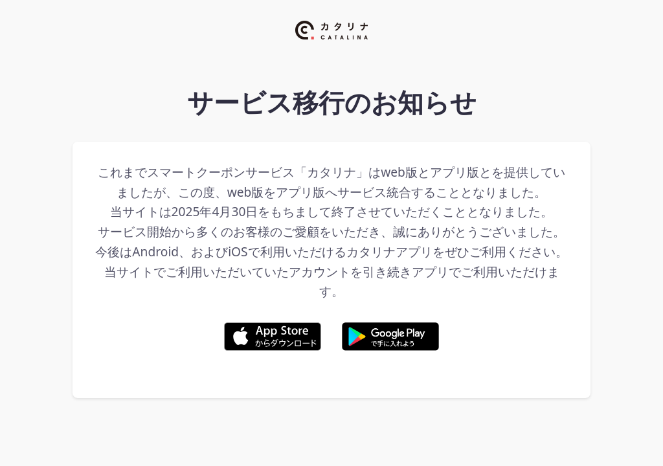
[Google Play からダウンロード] (390, 339)
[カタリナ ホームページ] (331, 56)
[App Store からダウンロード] (272, 339)
